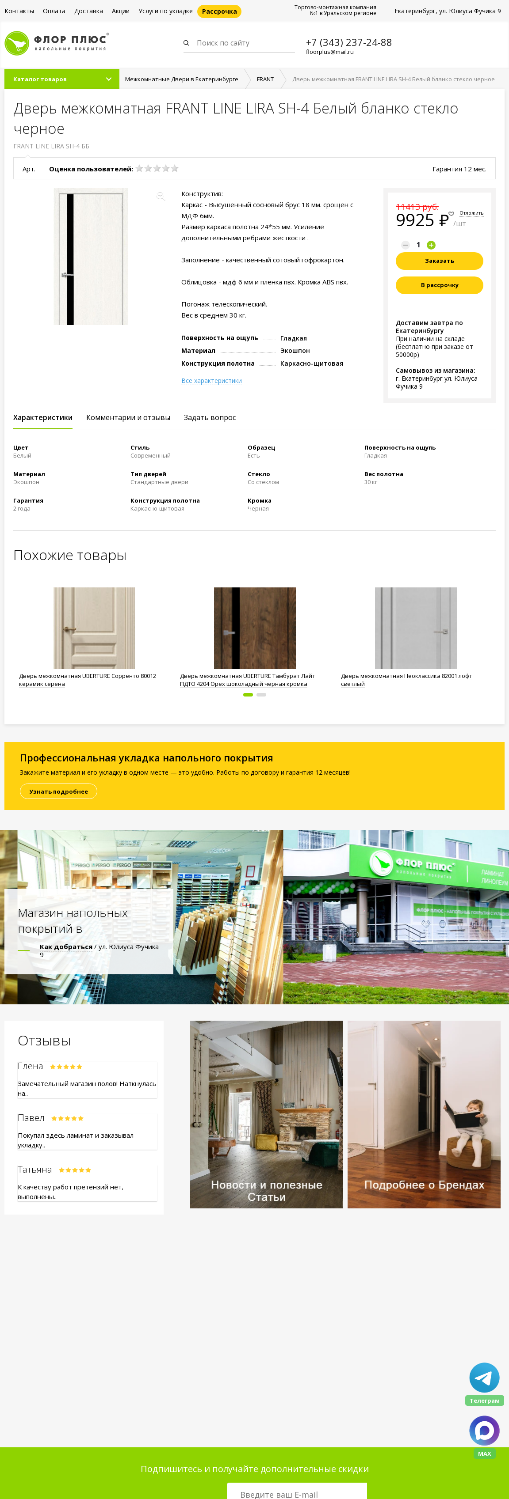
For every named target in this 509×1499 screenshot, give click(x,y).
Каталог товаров (40, 80)
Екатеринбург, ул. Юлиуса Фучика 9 (447, 11)
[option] (93, 636)
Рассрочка (219, 11)
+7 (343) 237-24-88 (349, 42)
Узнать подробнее (58, 792)
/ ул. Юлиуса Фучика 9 (99, 951)
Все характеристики (211, 382)
